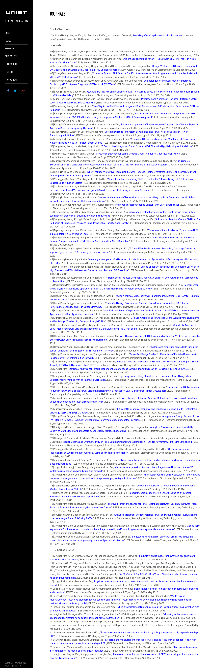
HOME (7, 32)
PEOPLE (8, 40)
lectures (9, 71)
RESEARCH (9, 48)
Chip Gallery (11, 56)
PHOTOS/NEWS (11, 79)
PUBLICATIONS (11, 64)
